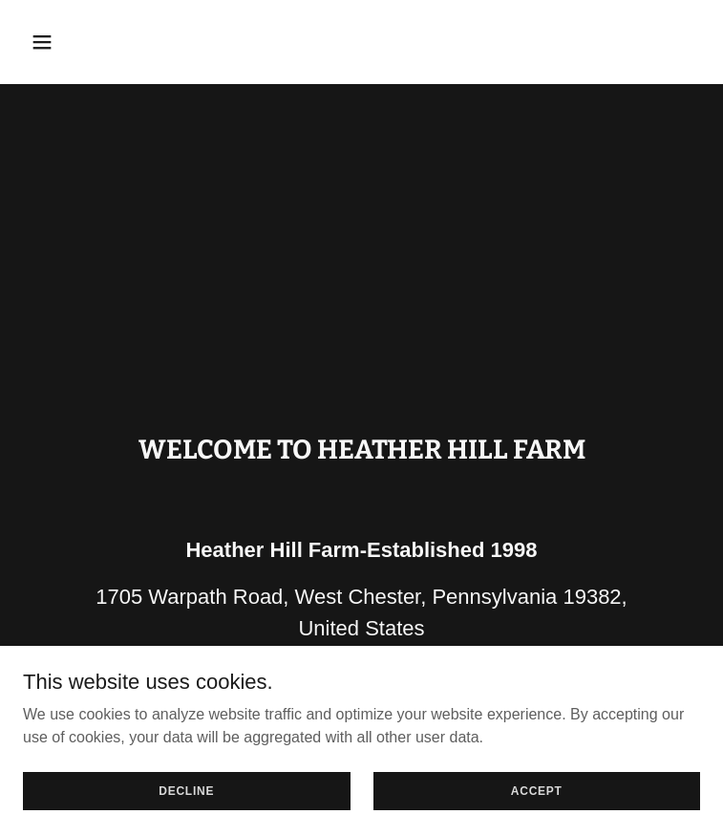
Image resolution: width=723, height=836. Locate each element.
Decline (186, 790)
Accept (537, 790)
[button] (101, 42)
